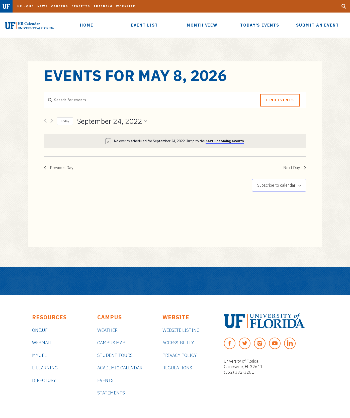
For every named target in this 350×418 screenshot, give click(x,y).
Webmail (42, 343)
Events (105, 380)
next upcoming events (225, 141)
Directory (44, 380)
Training (103, 6)
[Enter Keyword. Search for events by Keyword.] (152, 100)
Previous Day (58, 167)
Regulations (177, 368)
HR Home (25, 6)
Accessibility (178, 343)
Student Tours (115, 355)
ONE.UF (40, 330)
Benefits (80, 6)
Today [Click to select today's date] (65, 121)
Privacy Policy (179, 355)
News (42, 6)
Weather (107, 330)
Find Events (280, 100)
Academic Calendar (119, 368)
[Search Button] (343, 6)
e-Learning (45, 368)
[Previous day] (45, 121)
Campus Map (111, 343)
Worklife (125, 6)
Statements (111, 393)
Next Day (294, 167)
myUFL (39, 355)
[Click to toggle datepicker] (112, 121)
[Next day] (51, 121)
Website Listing (181, 330)
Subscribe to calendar (276, 185)
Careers (59, 6)
